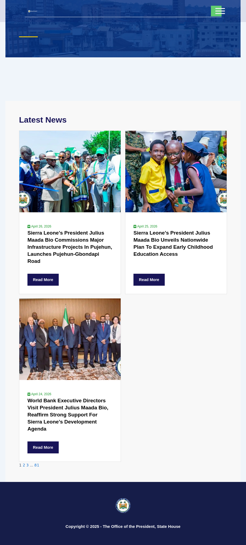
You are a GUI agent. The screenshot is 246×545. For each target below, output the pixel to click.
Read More (43, 280)
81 (36, 465)
